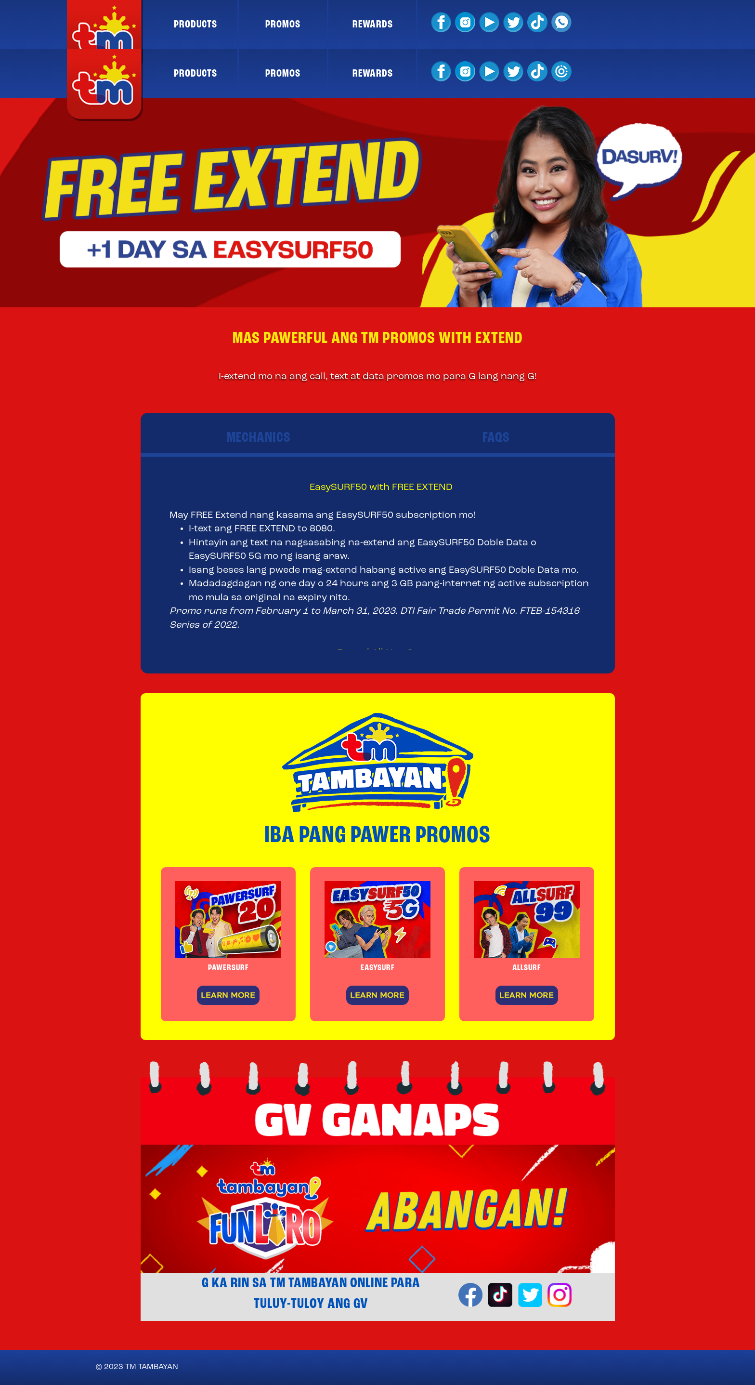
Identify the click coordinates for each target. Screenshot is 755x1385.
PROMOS (282, 24)
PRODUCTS (195, 24)
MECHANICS (259, 438)
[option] (377, 202)
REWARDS (372, 24)
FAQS (496, 438)
